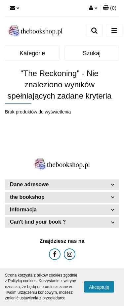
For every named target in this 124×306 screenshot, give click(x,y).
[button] (109, 8)
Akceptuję (99, 287)
